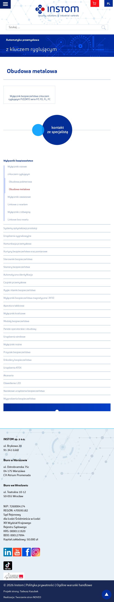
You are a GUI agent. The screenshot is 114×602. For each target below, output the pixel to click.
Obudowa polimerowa (20, 182)
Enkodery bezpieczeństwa (17, 360)
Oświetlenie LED (12, 383)
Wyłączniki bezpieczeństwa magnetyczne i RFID (28, 298)
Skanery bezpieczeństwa (16, 267)
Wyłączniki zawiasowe (19, 197)
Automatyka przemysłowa (22, 40)
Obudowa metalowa (19, 189)
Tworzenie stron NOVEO (28, 597)
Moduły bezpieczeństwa (16, 321)
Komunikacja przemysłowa (17, 244)
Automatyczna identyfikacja (18, 275)
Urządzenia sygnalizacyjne (17, 236)
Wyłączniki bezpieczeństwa (18, 161)
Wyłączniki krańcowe (14, 313)
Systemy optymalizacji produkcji (20, 228)
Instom (57, 10)
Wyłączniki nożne (12, 344)
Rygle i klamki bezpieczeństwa (19, 290)
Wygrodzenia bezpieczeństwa (19, 399)
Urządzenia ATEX (12, 368)
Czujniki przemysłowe (14, 282)
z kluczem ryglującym (19, 174)
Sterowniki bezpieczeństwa (17, 259)
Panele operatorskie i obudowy (19, 329)
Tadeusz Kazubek (29, 591)
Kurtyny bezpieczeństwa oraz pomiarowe (25, 251)
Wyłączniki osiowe (17, 166)
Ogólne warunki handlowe (74, 585)
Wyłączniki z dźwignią (19, 212)
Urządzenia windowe (14, 337)
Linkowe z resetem (18, 204)
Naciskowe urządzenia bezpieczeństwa (24, 391)
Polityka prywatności (40, 585)
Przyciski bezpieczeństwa (16, 352)
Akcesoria (8, 375)
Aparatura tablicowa (13, 306)
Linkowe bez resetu (18, 220)
